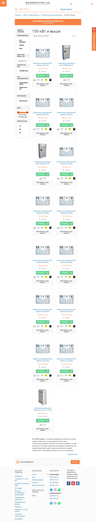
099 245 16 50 (54, 485)
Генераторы (18, 476)
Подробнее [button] (72, 454)
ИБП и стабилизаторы (31, 15)
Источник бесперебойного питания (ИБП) (20, 493)
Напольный (23, 101)
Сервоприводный (23, 83)
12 (20, 126)
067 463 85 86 (54, 482)
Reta (20, 48)
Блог (33, 477)
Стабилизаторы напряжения (51, 15)
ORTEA (21, 45)
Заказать (75, 462)
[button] (16, 9)
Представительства (38, 485)
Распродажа (18, 519)
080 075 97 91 (54, 496)
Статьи (34, 474)
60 (20, 132)
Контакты (35, 482)
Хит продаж (18, 488)
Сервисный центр (37, 480)
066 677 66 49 (54, 498)
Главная (18, 15)
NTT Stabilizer (22, 41)
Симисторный (23, 88)
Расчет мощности (25, 462)
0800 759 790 (24, 9)
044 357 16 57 (54, 480)
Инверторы (18, 507)
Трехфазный (23, 71)
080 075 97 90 (54, 477)
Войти (34, 495)
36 (20, 129)
